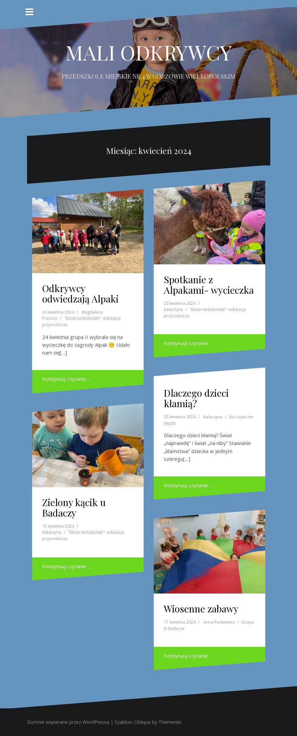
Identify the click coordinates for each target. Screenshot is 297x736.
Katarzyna (173, 309)
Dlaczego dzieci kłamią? (196, 398)
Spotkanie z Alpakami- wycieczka (209, 284)
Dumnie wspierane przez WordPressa (68, 722)
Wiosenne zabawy (201, 608)
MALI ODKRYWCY (148, 51)
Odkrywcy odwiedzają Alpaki (80, 293)
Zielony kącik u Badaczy (74, 507)
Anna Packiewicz (218, 622)
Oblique (142, 722)
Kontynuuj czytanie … (66, 378)
